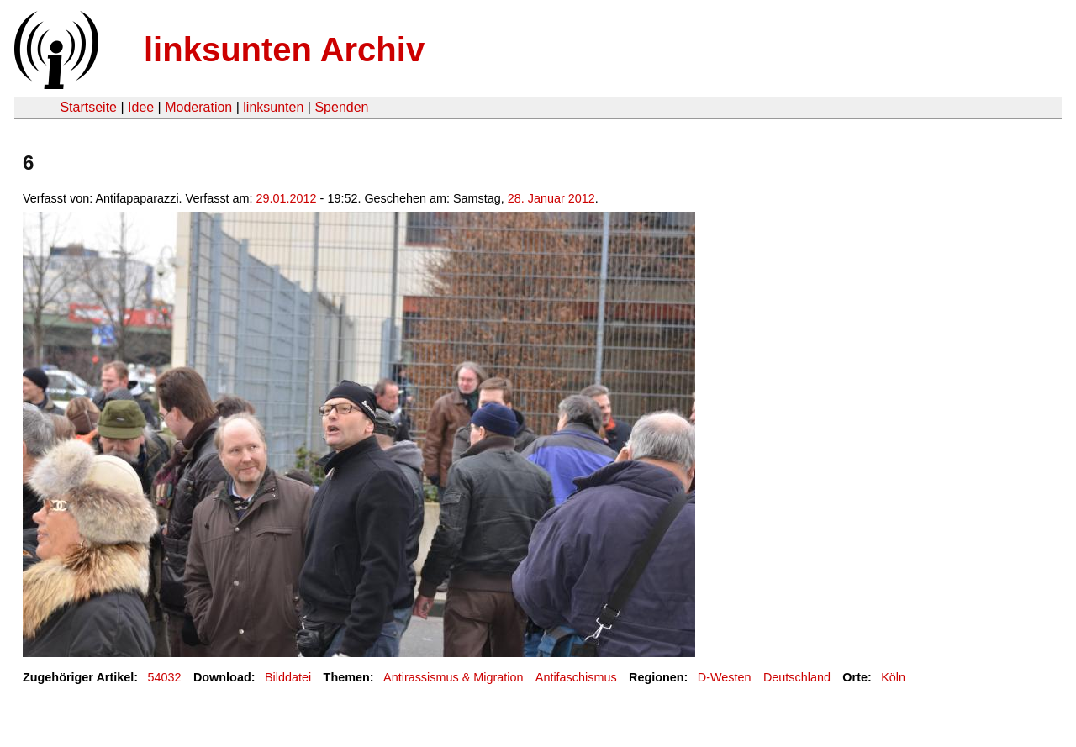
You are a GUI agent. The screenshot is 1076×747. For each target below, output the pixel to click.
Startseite (88, 107)
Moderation (198, 107)
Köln (893, 677)
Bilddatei (288, 677)
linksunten (273, 107)
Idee (141, 107)
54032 (165, 677)
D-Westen (725, 677)
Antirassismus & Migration (453, 677)
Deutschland (797, 677)
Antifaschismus (576, 677)
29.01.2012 (286, 198)
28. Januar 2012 (551, 198)
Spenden (341, 107)
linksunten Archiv (284, 49)
